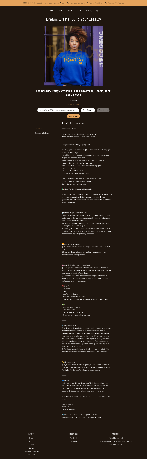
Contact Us (31, 455)
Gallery (79, 11)
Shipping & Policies (42, 133)
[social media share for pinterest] (71, 123)
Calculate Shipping (73, 104)
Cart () (89, 11)
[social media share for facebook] (63, 123)
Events (69, 11)
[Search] (97, 11)
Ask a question (79, 123)
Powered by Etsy (115, 445)
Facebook (73, 438)
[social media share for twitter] (67, 123)
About (60, 11)
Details (38, 129)
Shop (51, 11)
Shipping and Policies (31, 451)
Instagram (73, 441)
